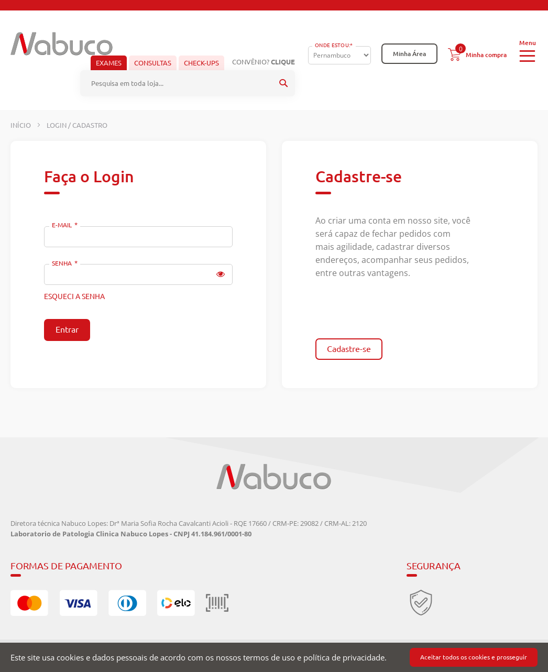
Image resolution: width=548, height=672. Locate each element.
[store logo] (61, 44)
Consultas (152, 63)
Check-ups (201, 63)
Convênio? (263, 61)
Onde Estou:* (334, 45)
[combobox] (187, 83)
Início (21, 125)
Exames (109, 63)
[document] (274, 657)
